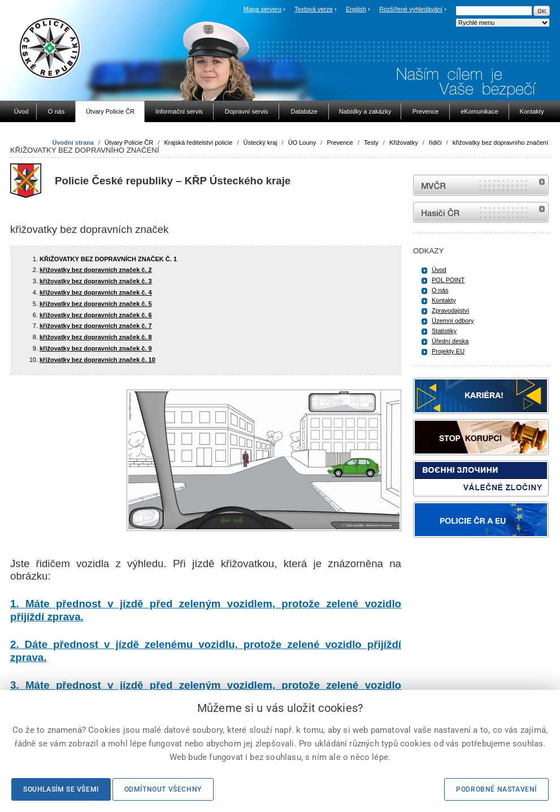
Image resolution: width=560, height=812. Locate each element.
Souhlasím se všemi (61, 789)
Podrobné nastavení (496, 789)
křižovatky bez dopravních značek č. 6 (96, 315)
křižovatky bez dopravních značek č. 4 (96, 292)
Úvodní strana (72, 142)
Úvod (439, 269)
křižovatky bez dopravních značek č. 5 (96, 303)
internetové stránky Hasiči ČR (481, 212)
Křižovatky (403, 142)
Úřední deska (450, 341)
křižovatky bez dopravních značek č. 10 (97, 359)
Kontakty (444, 300)
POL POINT (448, 280)
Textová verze (313, 9)
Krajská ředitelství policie (198, 142)
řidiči (435, 142)
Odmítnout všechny (163, 789)
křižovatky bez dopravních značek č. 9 (96, 348)
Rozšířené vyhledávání (410, 9)
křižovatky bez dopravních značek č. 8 (96, 337)
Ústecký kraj (260, 142)
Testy (371, 142)
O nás (440, 290)
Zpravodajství (450, 310)
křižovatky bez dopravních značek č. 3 (96, 281)
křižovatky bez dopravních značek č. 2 (96, 269)
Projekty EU (448, 351)
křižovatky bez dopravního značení (500, 142)
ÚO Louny (302, 142)
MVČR (481, 185)
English (356, 9)
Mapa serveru (262, 9)
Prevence (340, 142)
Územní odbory (453, 320)
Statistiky (444, 330)
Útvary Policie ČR (129, 142)
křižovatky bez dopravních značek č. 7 (96, 325)
